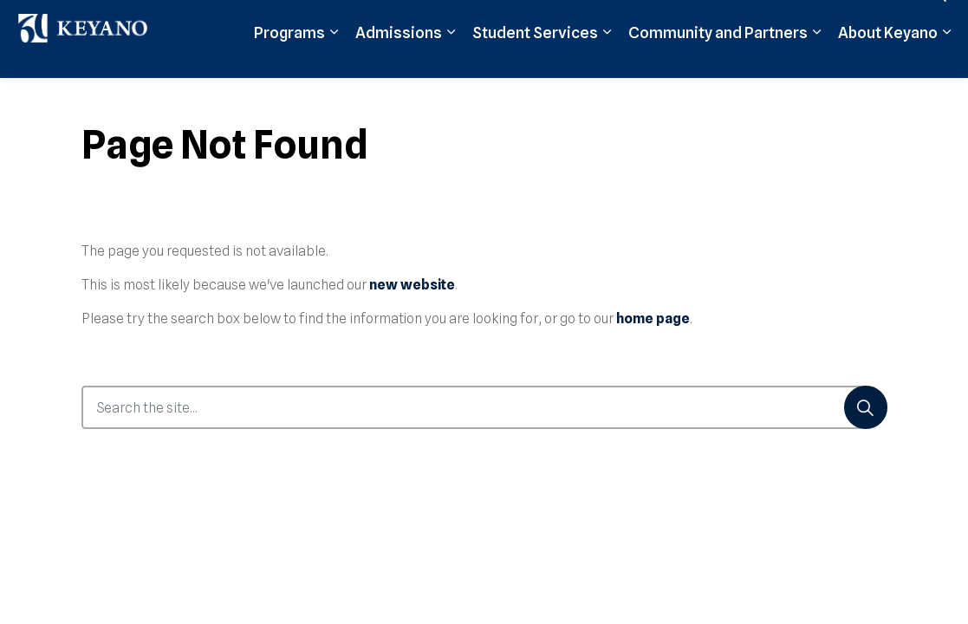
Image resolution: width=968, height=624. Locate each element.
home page (653, 318)
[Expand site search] (937, 58)
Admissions (175, 97)
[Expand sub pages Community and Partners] (592, 97)
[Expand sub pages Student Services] (383, 97)
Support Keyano (780, 58)
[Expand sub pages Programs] (110, 97)
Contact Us (874, 58)
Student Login (680, 58)
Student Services (311, 97)
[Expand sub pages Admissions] (227, 97)
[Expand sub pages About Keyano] (722, 97)
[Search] (865, 407)
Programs (65, 97)
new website (412, 284)
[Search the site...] (484, 407)
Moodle (603, 58)
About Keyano (664, 97)
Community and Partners (494, 97)
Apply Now (536, 58)
